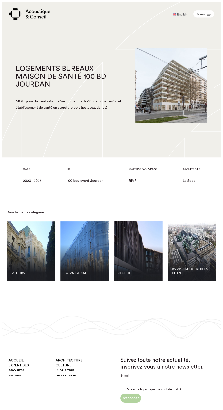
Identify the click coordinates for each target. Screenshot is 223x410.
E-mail (124, 375)
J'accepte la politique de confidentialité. (151, 389)
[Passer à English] (180, 14)
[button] (203, 14)
